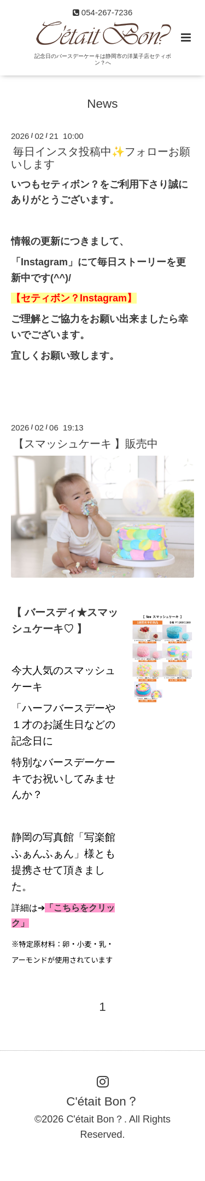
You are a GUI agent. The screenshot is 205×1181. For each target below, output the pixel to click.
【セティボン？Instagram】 (74, 298)
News (102, 103)
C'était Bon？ (102, 1101)
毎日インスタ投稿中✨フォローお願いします (100, 158)
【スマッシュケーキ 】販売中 (85, 443)
